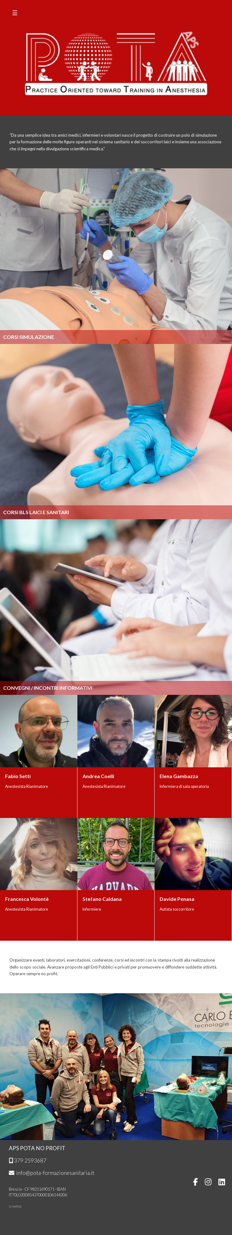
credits (15, 1206)
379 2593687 (27, 1160)
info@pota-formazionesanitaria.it (51, 1173)
